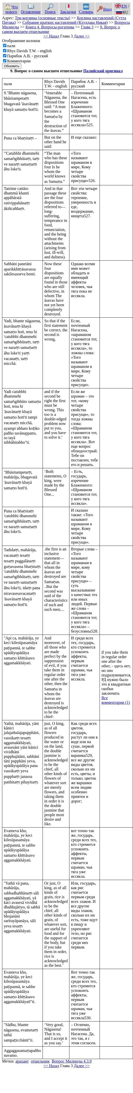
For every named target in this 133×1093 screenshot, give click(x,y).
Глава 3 (87, 27)
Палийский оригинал (103, 71)
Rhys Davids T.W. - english (29, 51)
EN (121, 6)
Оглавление (31, 9)
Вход (104, 9)
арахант (22, 1061)
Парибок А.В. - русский (27, 56)
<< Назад (51, 36)
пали (11, 46)
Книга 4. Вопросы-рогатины (50, 27)
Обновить (11, 66)
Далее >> (81, 36)
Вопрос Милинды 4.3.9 (72, 1061)
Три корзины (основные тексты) (42, 18)
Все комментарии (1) (115, 700)
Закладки (68, 9)
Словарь (86, 9)
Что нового (11, 9)
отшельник (40, 1061)
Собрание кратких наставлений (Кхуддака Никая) (65, 22)
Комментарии (19, 61)
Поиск (50, 9)
